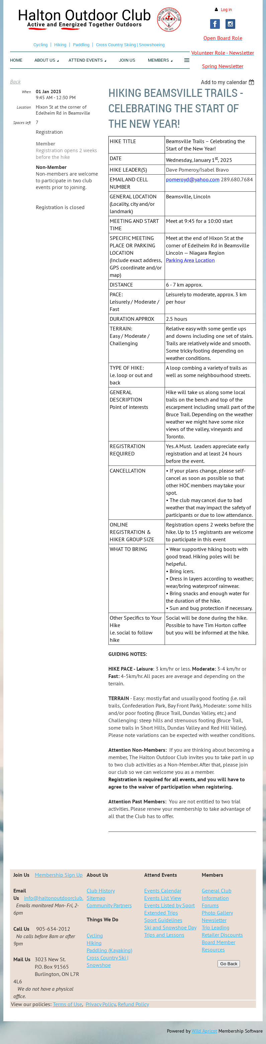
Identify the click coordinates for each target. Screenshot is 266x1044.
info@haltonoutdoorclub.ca (56, 898)
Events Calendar (162, 890)
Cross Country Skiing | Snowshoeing (130, 45)
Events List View (162, 898)
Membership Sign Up (59, 874)
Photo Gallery (217, 912)
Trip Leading (216, 927)
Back (15, 81)
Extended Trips (161, 912)
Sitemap (96, 898)
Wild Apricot (204, 1031)
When (26, 91)
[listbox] (228, 82)
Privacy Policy (100, 1004)
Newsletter (214, 920)
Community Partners (109, 905)
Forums (210, 905)
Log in (226, 9)
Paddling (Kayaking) (109, 950)
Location (24, 107)
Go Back (228, 963)
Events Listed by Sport (169, 905)
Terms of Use (67, 1004)
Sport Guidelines (163, 920)
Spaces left (22, 122)
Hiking (60, 45)
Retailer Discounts (222, 934)
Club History (101, 890)
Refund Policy (133, 1004)
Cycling (40, 45)
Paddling (81, 45)
